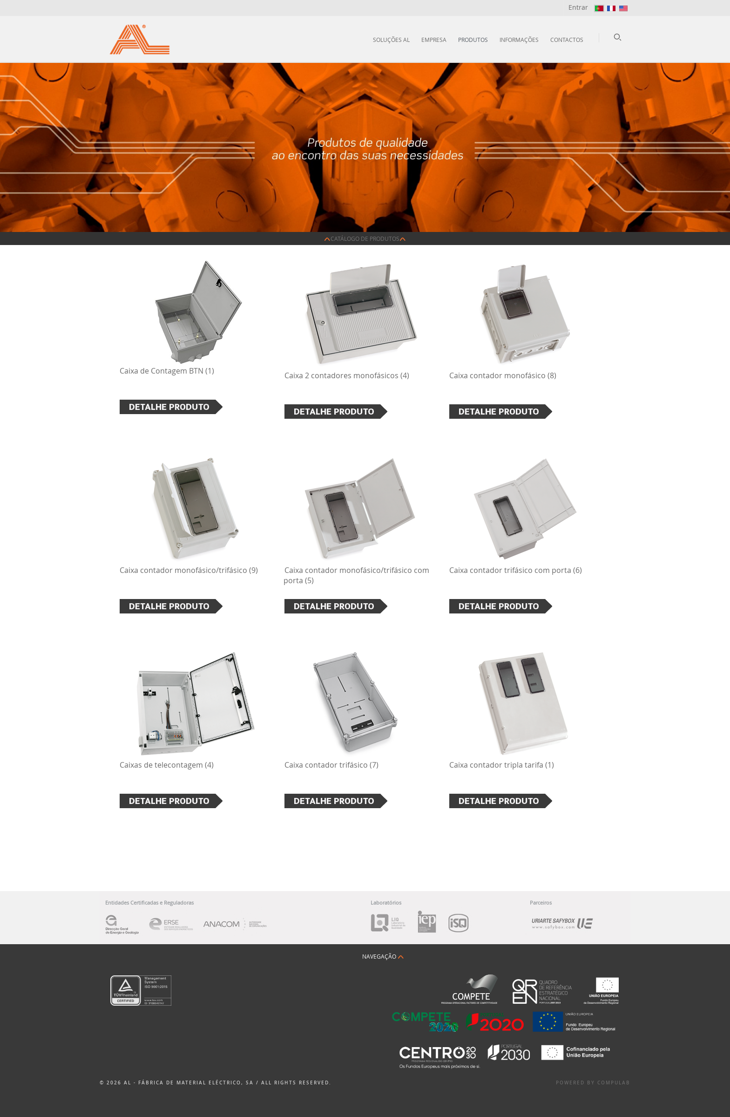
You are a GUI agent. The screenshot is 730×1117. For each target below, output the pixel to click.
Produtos (473, 39)
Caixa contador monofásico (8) (502, 375)
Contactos (566, 39)
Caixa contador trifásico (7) (331, 765)
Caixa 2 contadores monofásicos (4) (346, 375)
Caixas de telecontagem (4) (167, 765)
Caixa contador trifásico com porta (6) (515, 570)
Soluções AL (391, 39)
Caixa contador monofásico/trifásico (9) (189, 570)
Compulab (613, 1083)
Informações (519, 39)
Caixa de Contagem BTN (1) (167, 371)
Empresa (433, 39)
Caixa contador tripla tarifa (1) (501, 765)
